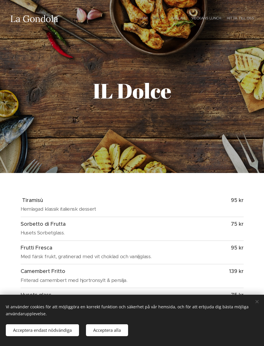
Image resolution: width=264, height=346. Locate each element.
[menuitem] (227, 19)
